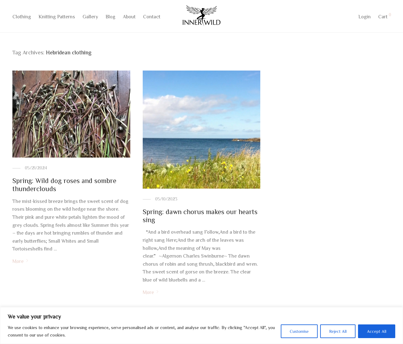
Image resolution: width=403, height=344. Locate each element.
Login (364, 17)
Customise (299, 331)
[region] (201, 325)
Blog (110, 17)
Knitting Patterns (56, 17)
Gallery (90, 17)
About (129, 17)
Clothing (21, 17)
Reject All (338, 331)
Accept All (376, 331)
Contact (151, 17)
